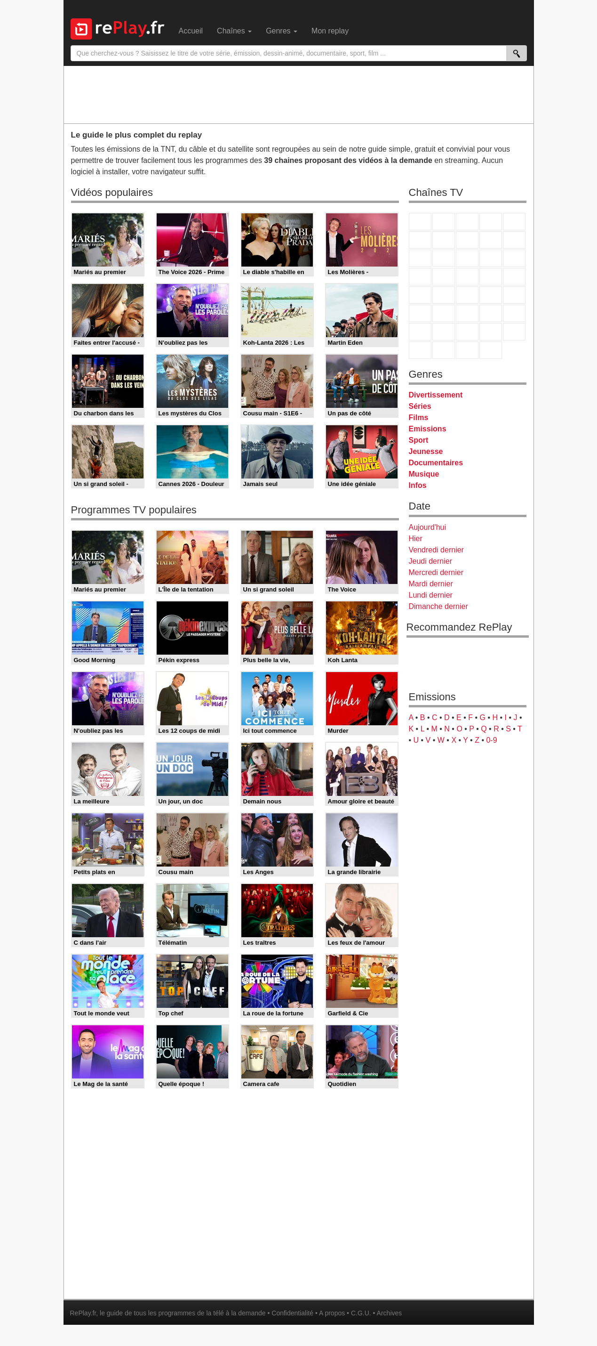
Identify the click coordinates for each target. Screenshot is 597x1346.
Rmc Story (420, 276)
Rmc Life (443, 276)
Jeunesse (426, 451)
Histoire (490, 350)
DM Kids (514, 332)
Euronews (420, 313)
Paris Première (490, 276)
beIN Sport (467, 313)
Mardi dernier (431, 584)
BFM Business (514, 295)
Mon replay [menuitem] (330, 31)
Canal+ (490, 221)
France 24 (443, 313)
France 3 (467, 221)
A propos (332, 1313)
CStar (443, 258)
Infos (418, 485)
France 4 (420, 258)
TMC (490, 240)
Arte (443, 240)
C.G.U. (361, 1313)
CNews (467, 295)
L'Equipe (514, 313)
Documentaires (436, 463)
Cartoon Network (467, 332)
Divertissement (436, 395)
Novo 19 (420, 295)
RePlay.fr (83, 1313)
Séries (420, 406)
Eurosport (490, 313)
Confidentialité (292, 1313)
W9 (467, 240)
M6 (420, 240)
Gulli (420, 332)
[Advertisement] (298, 94)
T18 (514, 276)
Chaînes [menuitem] (234, 31)
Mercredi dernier (436, 572)
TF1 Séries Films (467, 258)
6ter (490, 258)
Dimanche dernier (438, 606)
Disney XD (490, 332)
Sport (419, 440)
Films (419, 418)
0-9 (491, 740)
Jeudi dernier (431, 561)
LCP (443, 350)
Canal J (443, 332)
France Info (443, 295)
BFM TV (490, 295)
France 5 (514, 221)
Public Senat (467, 350)
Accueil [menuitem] (191, 31)
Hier (415, 539)
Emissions (427, 429)
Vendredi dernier (436, 550)
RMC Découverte (514, 258)
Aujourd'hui (427, 527)
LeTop (420, 350)
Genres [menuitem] (281, 31)
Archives (389, 1313)
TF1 (420, 221)
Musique (424, 474)
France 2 (443, 221)
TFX (514, 240)
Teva (467, 276)
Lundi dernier (431, 595)
